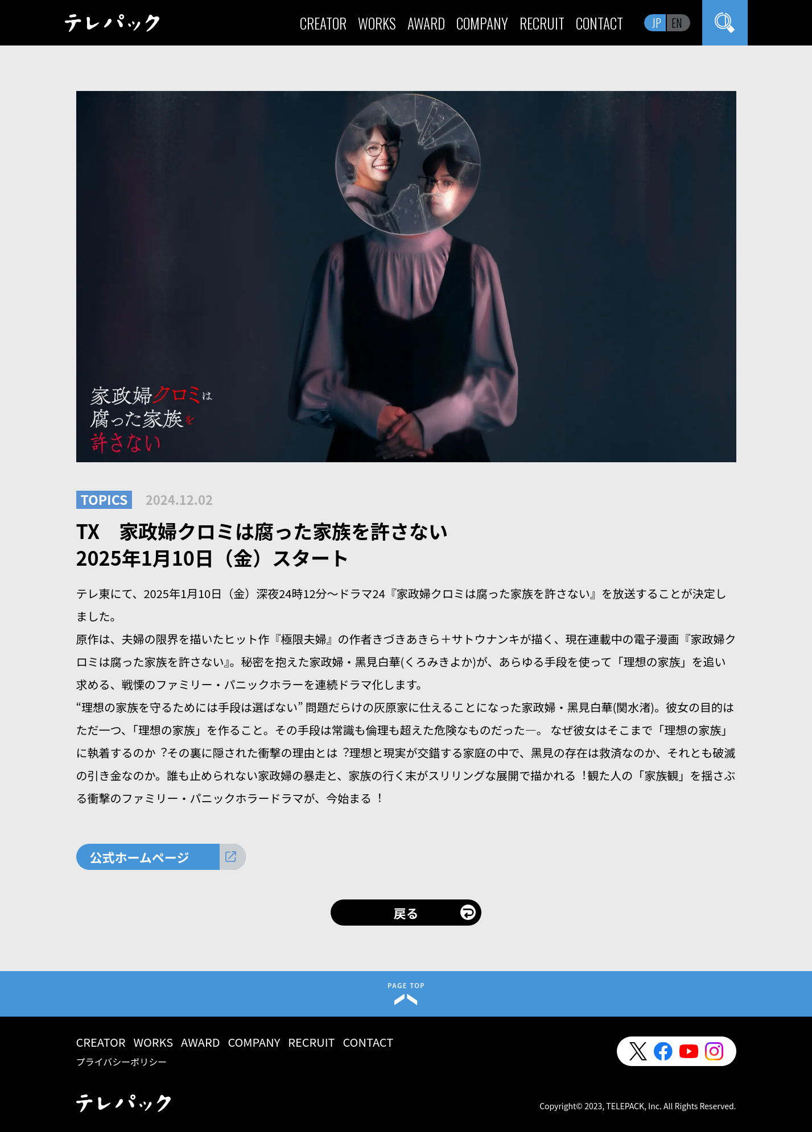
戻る (405, 912)
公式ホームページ (139, 857)
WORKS (377, 23)
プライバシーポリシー (121, 1061)
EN (676, 22)
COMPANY (482, 23)
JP (656, 22)
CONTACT (599, 23)
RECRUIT (542, 23)
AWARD (426, 23)
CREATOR (323, 23)
